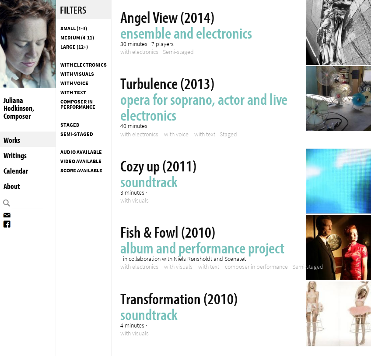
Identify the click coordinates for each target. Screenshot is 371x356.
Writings (15, 155)
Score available (81, 170)
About (12, 186)
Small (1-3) (73, 28)
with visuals (77, 74)
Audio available (81, 152)
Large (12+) (74, 46)
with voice (74, 83)
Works (12, 140)
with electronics (83, 64)
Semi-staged (76, 134)
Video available (81, 161)
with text (73, 92)
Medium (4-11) (77, 37)
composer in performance (77, 104)
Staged (70, 124)
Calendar (16, 171)
